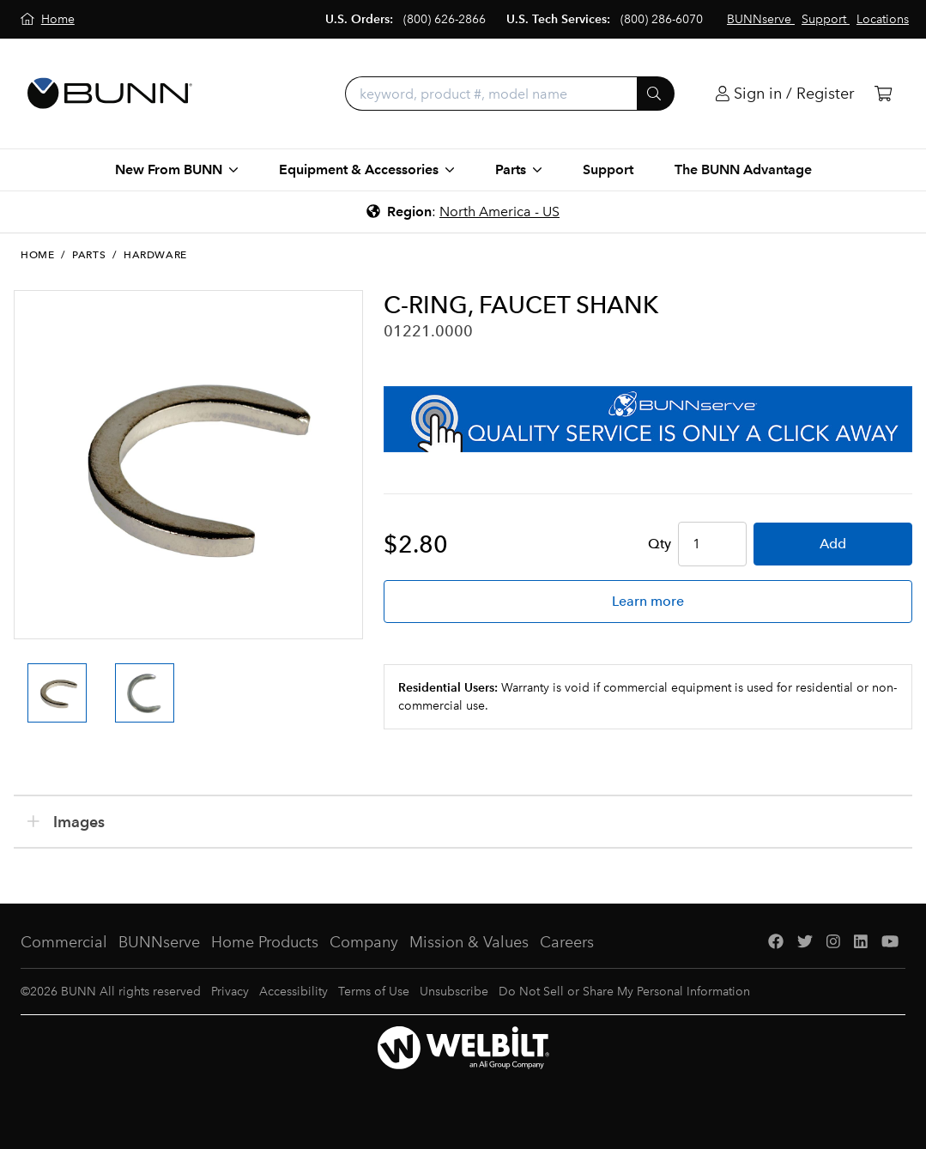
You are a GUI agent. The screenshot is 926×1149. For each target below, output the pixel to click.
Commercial (64, 942)
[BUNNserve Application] (648, 419)
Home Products (264, 942)
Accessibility (293, 991)
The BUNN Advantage (743, 169)
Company (364, 942)
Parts (89, 255)
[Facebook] (776, 942)
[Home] (48, 19)
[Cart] (883, 94)
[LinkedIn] (861, 942)
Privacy (230, 991)
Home (37, 255)
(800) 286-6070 (661, 19)
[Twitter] (805, 942)
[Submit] (656, 93)
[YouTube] (890, 942)
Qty (659, 543)
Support (608, 169)
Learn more (648, 601)
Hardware (155, 255)
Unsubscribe (454, 991)
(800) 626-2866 (444, 19)
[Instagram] (833, 942)
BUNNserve (159, 942)
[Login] (785, 94)
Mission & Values (469, 942)
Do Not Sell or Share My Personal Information (624, 991)
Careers (567, 942)
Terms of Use (373, 991)
